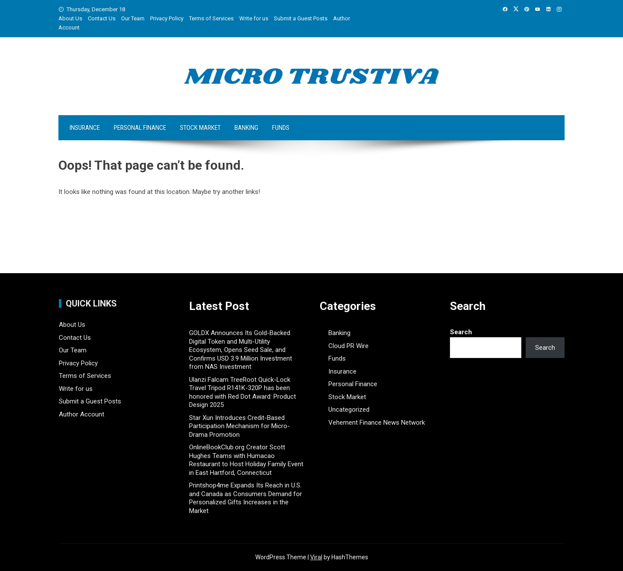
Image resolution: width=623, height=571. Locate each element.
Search (461, 332)
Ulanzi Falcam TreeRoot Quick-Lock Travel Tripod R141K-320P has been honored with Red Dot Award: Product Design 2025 (242, 392)
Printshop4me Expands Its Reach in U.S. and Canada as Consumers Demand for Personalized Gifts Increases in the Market (245, 498)
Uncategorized (348, 409)
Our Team (133, 18)
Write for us (253, 18)
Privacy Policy (166, 18)
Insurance (85, 128)
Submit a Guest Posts (301, 18)
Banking (246, 128)
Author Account (81, 414)
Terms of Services (211, 18)
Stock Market (200, 128)
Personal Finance (140, 128)
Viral (316, 557)
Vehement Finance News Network (376, 422)
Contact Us (102, 18)
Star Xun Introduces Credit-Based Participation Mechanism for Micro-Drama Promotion (239, 426)
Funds (280, 128)
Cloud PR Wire (348, 346)
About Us (70, 18)
